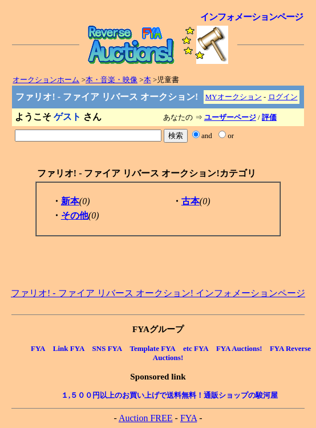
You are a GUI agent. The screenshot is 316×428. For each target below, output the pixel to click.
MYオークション (233, 96)
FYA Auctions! (239, 348)
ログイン (283, 96)
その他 (74, 215)
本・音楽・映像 (111, 79)
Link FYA (69, 348)
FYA (38, 348)
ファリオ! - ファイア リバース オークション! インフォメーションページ (158, 293)
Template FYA (152, 348)
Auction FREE (146, 418)
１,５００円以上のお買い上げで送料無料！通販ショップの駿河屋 (169, 395)
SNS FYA (107, 348)
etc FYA (196, 348)
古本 (190, 201)
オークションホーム (46, 79)
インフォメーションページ (251, 17)
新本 (70, 201)
